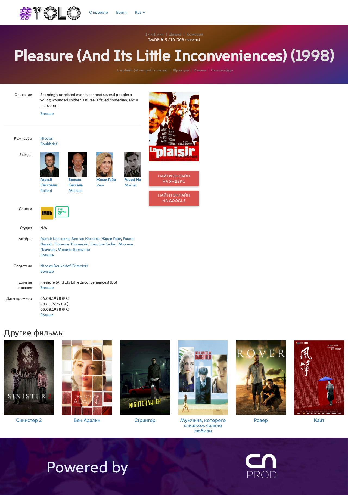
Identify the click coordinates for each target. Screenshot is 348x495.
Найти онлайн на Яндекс (174, 178)
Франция (181, 70)
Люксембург (222, 70)
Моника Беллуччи (74, 250)
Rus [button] (140, 12)
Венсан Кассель (86, 239)
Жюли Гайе (111, 239)
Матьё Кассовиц (55, 239)
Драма (175, 34)
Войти (121, 12)
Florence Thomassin (71, 244)
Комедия (195, 34)
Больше (47, 114)
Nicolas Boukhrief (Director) (64, 266)
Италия (200, 70)
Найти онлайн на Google (174, 198)
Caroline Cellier (103, 244)
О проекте (98, 12)
